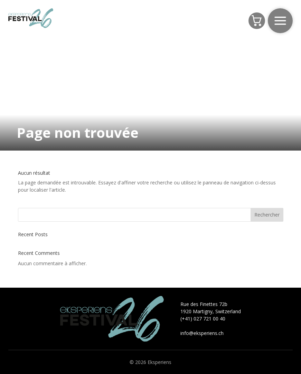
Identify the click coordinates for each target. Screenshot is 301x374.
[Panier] (256, 20)
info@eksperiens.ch (202, 333)
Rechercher (267, 214)
